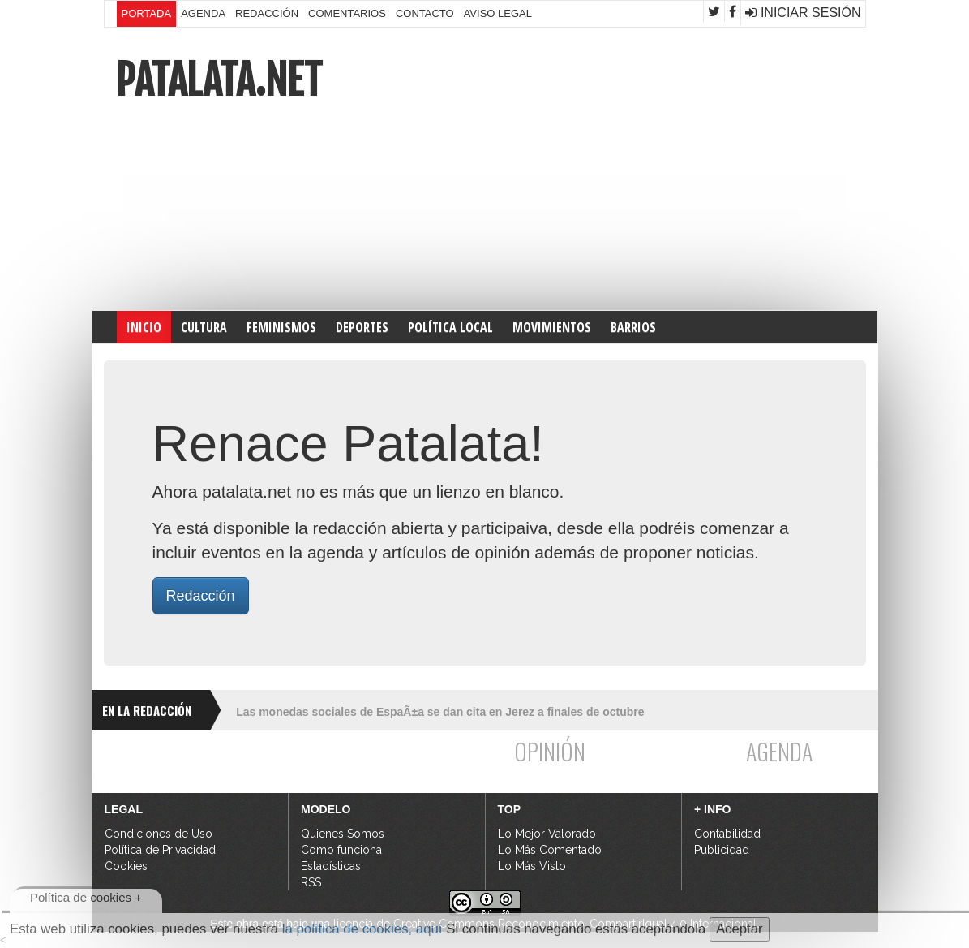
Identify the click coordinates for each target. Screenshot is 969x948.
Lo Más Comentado (550, 849)
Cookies (126, 866)
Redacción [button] (200, 596)
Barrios (633, 327)
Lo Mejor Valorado (547, 833)
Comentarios (347, 13)
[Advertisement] (675, 168)
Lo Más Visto (532, 866)
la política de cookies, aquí (362, 929)
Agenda (203, 13)
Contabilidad (727, 833)
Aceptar (739, 929)
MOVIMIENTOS (551, 327)
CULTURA (204, 327)
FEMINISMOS (281, 327)
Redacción (266, 13)
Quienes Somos (342, 833)
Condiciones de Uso (158, 833)
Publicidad (721, 849)
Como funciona (341, 849)
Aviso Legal (498, 13)
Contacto (425, 13)
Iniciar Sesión (802, 12)
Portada (147, 13)
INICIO (143, 327)
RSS (311, 882)
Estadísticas (331, 866)
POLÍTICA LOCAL (450, 327)
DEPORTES (362, 327)
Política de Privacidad (160, 849)
